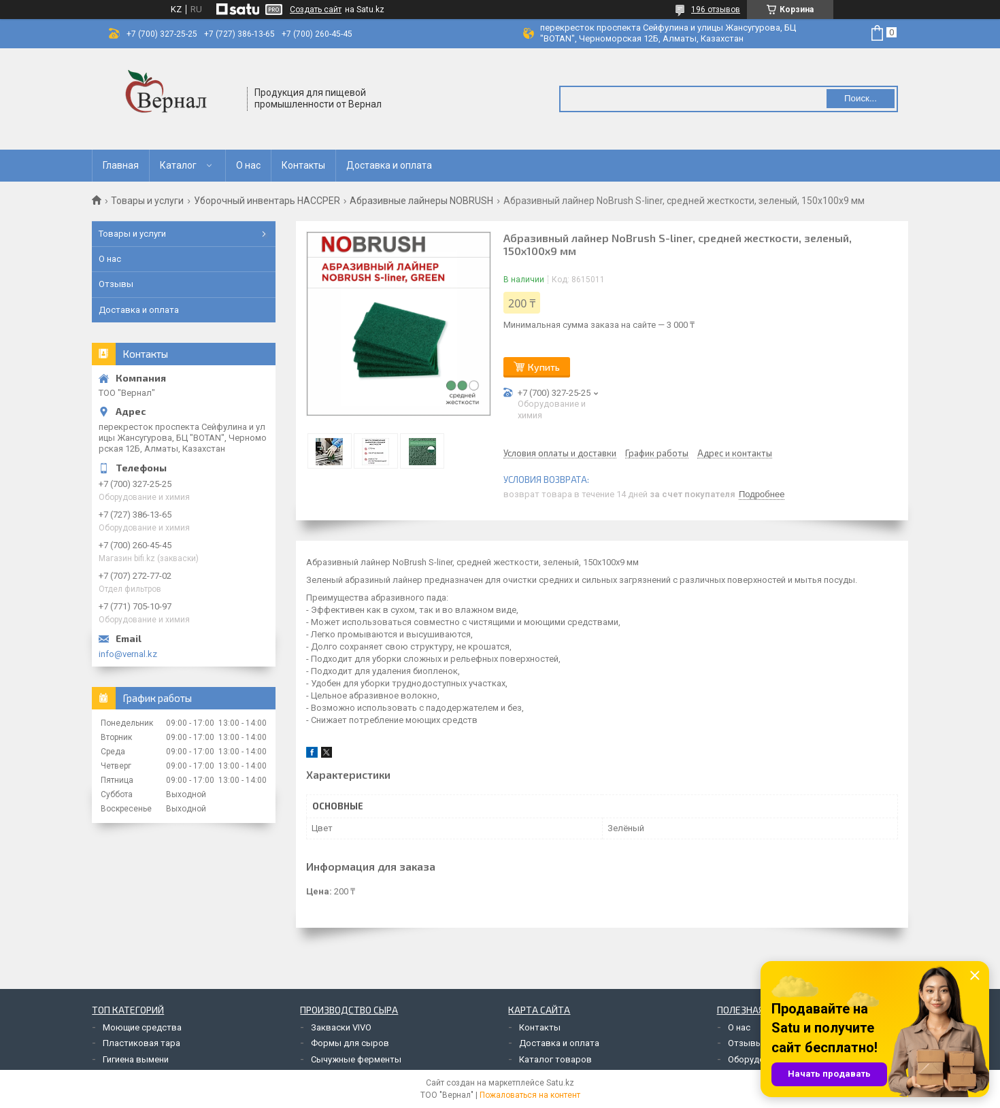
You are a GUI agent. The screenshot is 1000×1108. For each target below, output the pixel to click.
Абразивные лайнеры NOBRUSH (421, 200)
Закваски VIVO (341, 1027)
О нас (248, 165)
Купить (544, 367)
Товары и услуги (147, 200)
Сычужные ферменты (356, 1059)
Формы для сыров (350, 1043)
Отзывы (116, 284)
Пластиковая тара (141, 1043)
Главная (121, 165)
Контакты (303, 165)
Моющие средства (142, 1027)
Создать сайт (315, 9)
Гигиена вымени (136, 1059)
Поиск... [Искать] (860, 98)
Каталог (178, 165)
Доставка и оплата (389, 165)
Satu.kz (560, 1083)
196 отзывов (715, 9)
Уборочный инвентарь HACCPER (267, 200)
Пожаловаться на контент (530, 1095)
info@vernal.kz (128, 654)
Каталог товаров (555, 1059)
